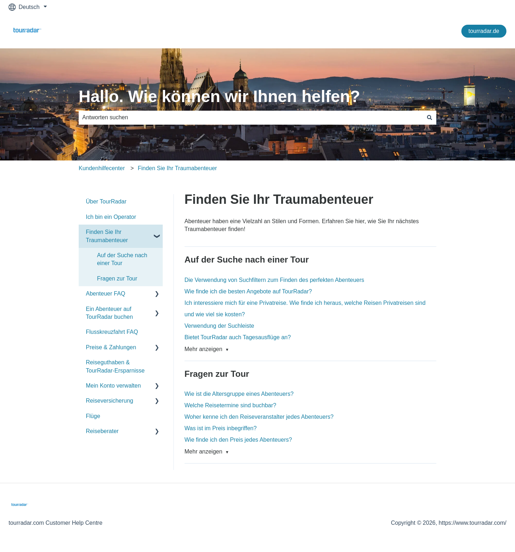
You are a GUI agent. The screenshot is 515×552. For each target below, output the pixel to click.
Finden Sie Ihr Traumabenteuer (177, 168)
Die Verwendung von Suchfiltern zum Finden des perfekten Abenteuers (274, 280)
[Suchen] (429, 117)
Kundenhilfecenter (102, 168)
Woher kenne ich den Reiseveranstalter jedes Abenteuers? (259, 417)
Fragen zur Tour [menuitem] (117, 278)
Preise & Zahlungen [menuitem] (111, 347)
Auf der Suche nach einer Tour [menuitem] (122, 259)
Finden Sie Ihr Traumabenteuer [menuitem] (107, 236)
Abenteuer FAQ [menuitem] (105, 294)
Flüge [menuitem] (93, 416)
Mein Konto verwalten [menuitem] (113, 386)
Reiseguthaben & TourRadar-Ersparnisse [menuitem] (115, 366)
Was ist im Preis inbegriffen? (221, 428)
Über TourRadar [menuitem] (106, 201)
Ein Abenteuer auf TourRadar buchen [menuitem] (109, 313)
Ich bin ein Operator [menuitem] (111, 217)
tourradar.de (484, 31)
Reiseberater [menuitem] (102, 431)
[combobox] (251, 117)
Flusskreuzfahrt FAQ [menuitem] (112, 332)
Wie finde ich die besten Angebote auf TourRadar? (248, 291)
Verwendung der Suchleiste (219, 326)
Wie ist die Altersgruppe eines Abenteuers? (239, 394)
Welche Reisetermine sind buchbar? (230, 405)
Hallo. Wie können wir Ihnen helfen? (219, 96)
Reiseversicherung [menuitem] (109, 401)
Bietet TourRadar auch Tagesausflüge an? (238, 337)
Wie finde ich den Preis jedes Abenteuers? (238, 440)
